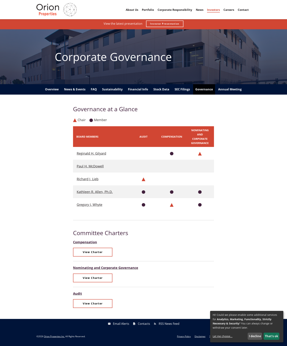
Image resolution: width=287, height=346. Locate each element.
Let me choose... (222, 336)
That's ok (271, 336)
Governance (204, 90)
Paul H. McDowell (90, 167)
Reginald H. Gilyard (91, 154)
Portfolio (148, 10)
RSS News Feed (169, 325)
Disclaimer (200, 337)
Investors (213, 10)
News (199, 10)
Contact (243, 10)
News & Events (74, 90)
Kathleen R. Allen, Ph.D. (95, 193)
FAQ (94, 90)
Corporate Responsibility (175, 10)
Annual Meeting (230, 90)
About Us (132, 10)
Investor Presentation (164, 24)
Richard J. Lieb (87, 180)
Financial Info (138, 90)
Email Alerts (121, 325)
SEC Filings (182, 90)
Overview (52, 90)
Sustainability (112, 90)
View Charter (93, 253)
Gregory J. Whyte (89, 205)
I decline (255, 336)
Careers (228, 10)
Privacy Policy (184, 337)
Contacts (144, 325)
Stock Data (161, 90)
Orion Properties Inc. (54, 337)
